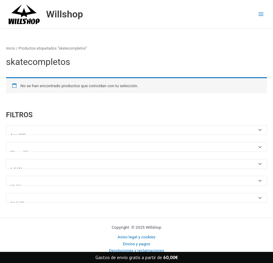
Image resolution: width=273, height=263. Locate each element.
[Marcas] (136, 130)
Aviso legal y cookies (136, 236)
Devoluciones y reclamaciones (136, 250)
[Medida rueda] (136, 147)
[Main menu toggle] (261, 14)
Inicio (10, 48)
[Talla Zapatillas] (136, 198)
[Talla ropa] (136, 181)
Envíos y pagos (136, 243)
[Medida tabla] (136, 164)
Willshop (64, 14)
